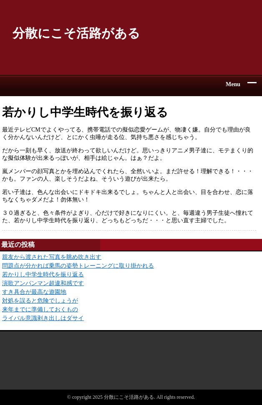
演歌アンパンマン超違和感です (43, 283)
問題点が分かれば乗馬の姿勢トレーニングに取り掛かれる (78, 266)
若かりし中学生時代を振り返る (43, 274)
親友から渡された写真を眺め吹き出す (51, 257)
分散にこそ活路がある (76, 33)
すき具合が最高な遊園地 (34, 292)
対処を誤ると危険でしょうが (40, 301)
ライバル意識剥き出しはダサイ (43, 318)
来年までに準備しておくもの (40, 309)
